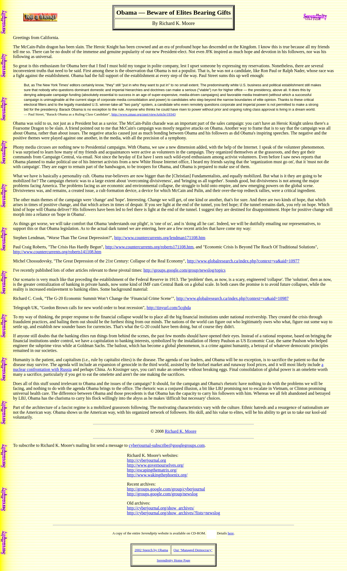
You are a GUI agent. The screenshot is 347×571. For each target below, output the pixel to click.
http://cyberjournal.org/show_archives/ (160, 508)
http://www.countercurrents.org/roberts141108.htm (57, 251)
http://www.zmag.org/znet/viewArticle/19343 (143, 114)
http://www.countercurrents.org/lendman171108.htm (159, 237)
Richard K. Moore (181, 431)
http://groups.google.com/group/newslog (162, 494)
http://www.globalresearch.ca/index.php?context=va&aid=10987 (232, 298)
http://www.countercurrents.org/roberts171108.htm (149, 247)
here (231, 533)
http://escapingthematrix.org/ (152, 470)
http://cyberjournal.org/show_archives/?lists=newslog (173, 513)
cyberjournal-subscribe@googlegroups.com (167, 445)
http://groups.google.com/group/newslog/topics (184, 270)
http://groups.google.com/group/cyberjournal (166, 489)
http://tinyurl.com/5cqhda (169, 307)
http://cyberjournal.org (146, 460)
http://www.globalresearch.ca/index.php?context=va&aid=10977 (243, 261)
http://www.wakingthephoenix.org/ (157, 475)
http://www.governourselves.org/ (155, 465)
